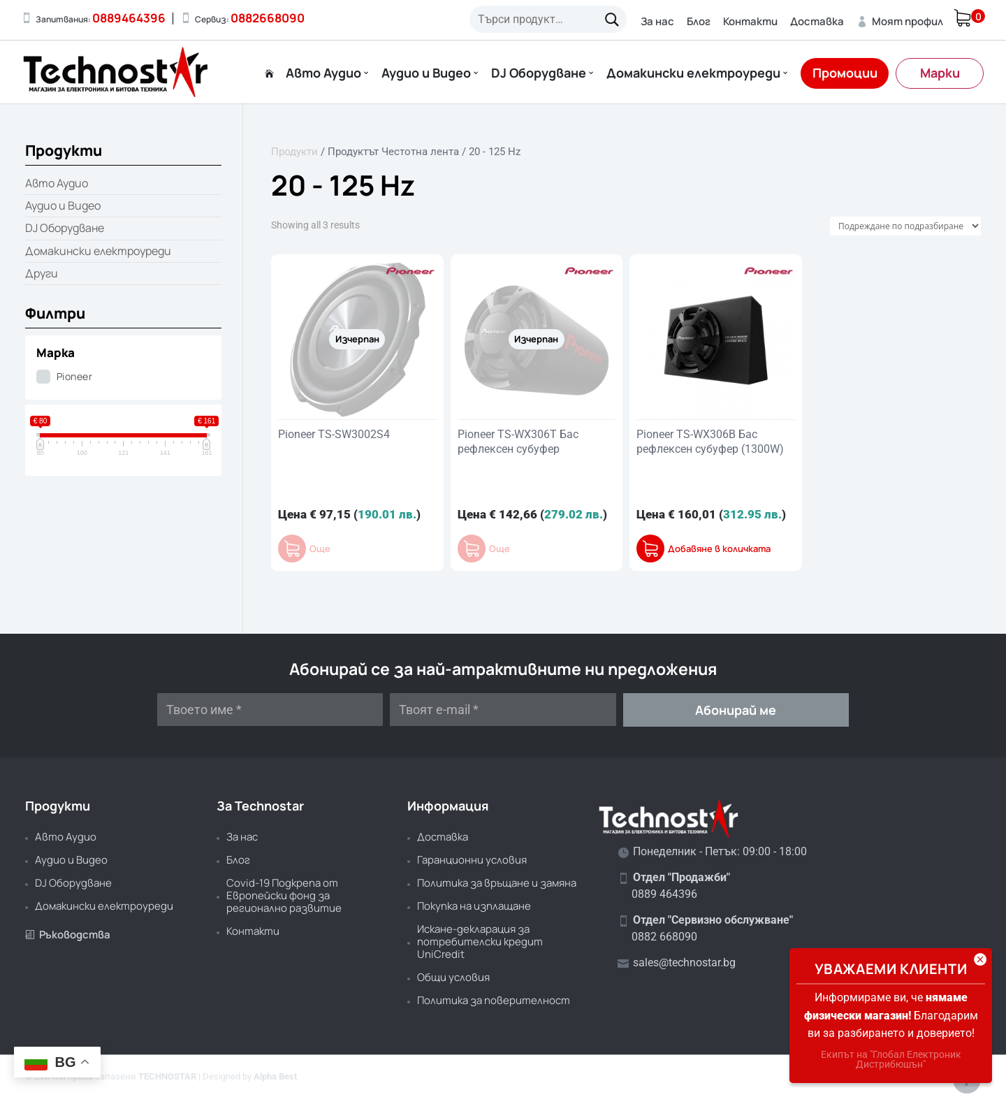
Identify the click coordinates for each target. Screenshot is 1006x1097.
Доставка (817, 21)
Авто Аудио (323, 73)
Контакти (750, 21)
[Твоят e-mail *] (502, 709)
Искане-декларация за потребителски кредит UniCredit (480, 941)
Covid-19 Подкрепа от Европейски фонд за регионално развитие (284, 895)
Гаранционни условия (472, 859)
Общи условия (453, 977)
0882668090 (268, 18)
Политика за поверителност (493, 1000)
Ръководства (67, 934)
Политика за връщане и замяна (496, 883)
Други (41, 273)
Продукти (294, 151)
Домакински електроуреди (693, 73)
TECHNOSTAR (167, 1076)
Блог (698, 21)
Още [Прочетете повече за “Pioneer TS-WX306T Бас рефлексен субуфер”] (499, 548)
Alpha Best (275, 1076)
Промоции (844, 72)
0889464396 (129, 18)
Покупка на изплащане (474, 906)
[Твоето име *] (270, 709)
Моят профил (899, 21)
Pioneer (74, 376)
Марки (940, 72)
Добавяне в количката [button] (719, 548)
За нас (657, 21)
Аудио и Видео (426, 73)
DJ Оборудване (538, 73)
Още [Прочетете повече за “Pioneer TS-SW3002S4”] (319, 548)
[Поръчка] (905, 226)
